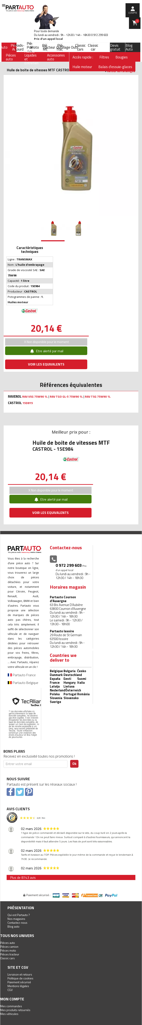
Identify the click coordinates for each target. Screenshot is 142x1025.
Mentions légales (18, 986)
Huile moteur (82, 67)
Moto (34, 47)
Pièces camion (9, 946)
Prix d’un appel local (48, 38)
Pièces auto (7, 942)
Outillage (63, 47)
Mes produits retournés (15, 1010)
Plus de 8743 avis (23, 877)
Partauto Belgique (23, 682)
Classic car (93, 47)
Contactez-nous (17, 922)
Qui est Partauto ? (18, 915)
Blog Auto (129, 47)
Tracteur (48, 47)
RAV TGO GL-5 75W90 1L (66, 396)
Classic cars (80, 47)
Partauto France (22, 674)
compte (132, 13)
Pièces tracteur (9, 954)
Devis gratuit (115, 47)
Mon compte (12, 999)
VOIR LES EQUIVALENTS (46, 364)
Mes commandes (11, 1006)
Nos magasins (16, 918)
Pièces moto (8, 950)
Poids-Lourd (19, 47)
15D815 (27, 403)
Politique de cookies (20, 978)
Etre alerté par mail (46, 351)
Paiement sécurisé (19, 982)
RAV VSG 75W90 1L (35, 396)
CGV (10, 990)
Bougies (121, 57)
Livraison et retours (19, 974)
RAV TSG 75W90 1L (98, 396)
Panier (137, 21)
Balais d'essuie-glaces (115, 67)
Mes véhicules (9, 1014)
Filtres (104, 57)
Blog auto (13, 926)
